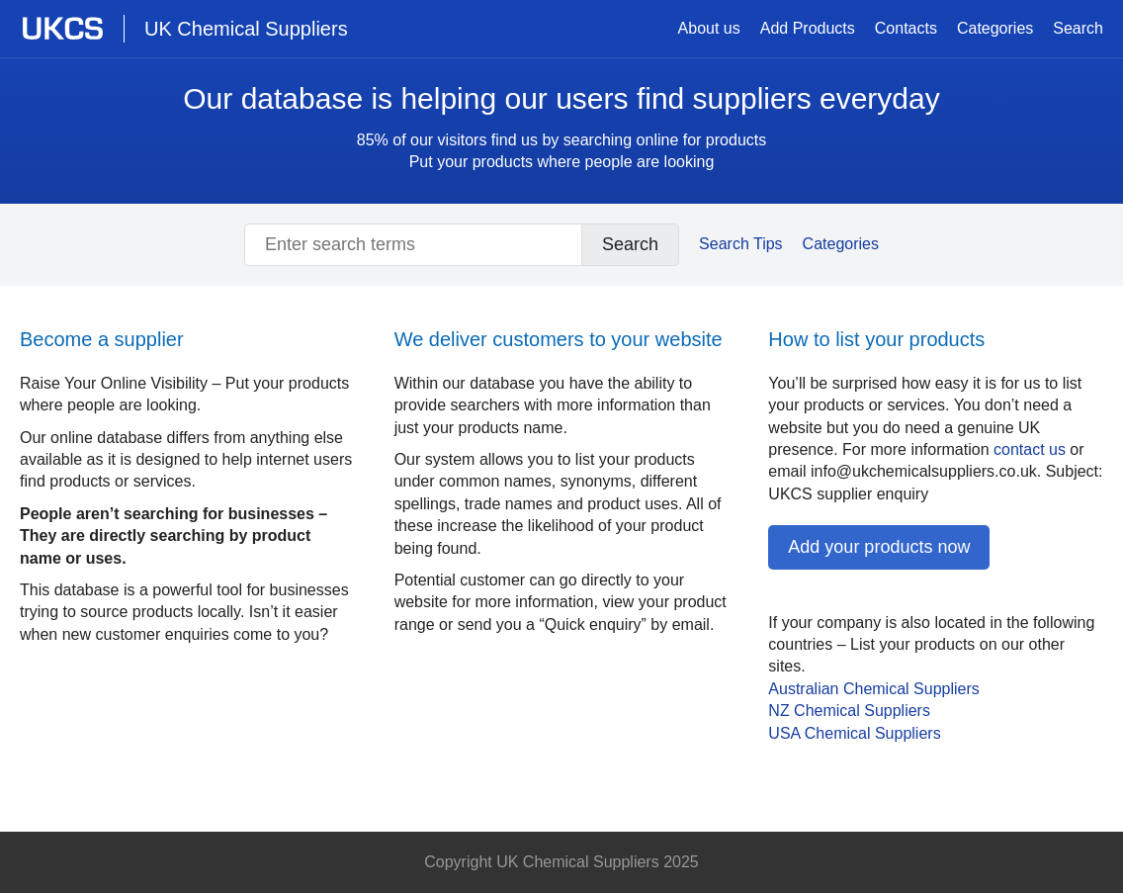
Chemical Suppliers (854, 733)
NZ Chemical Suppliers (849, 710)
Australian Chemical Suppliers (873, 688)
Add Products (807, 28)
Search (1078, 28)
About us (709, 28)
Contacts (906, 28)
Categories (995, 28)
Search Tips (740, 243)
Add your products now (879, 547)
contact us (1029, 449)
